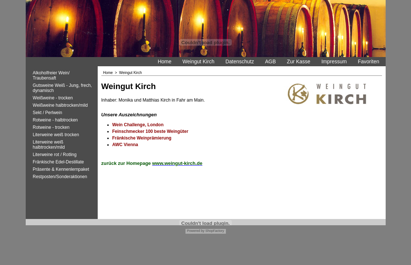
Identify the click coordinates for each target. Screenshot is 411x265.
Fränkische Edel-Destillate (58, 162)
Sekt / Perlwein (47, 112)
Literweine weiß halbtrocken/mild (49, 144)
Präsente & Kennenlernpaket (61, 169)
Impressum (334, 61)
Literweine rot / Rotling (54, 154)
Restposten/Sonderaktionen (60, 176)
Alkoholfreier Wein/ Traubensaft (51, 75)
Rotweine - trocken (51, 127)
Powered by (196, 231)
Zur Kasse (298, 61)
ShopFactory (214, 231)
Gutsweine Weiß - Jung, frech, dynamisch (62, 88)
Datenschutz (240, 61)
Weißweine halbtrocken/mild (60, 105)
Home (164, 61)
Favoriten (368, 61)
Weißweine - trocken (53, 97)
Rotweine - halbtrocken (55, 120)
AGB (270, 61)
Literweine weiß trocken (56, 134)
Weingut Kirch (198, 61)
